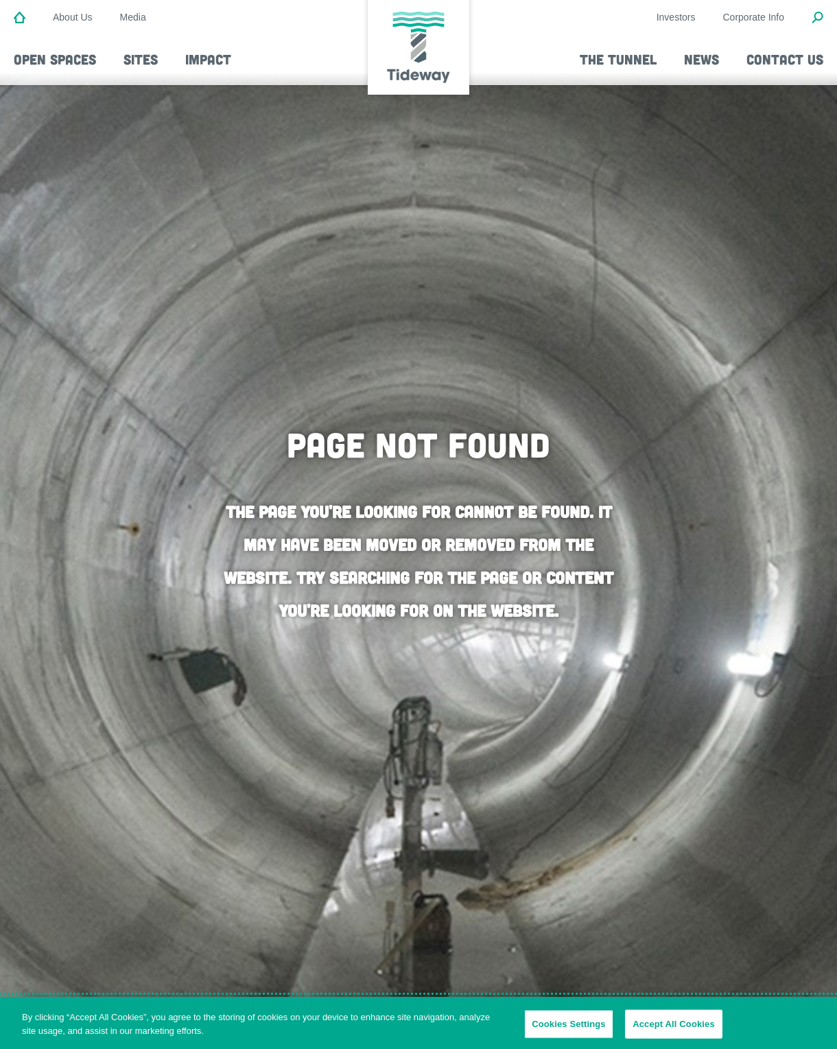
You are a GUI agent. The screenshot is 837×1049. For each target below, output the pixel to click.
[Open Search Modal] (817, 18)
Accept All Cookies (674, 1028)
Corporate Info (754, 17)
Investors (676, 17)
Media (133, 17)
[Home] (19, 18)
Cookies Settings (569, 1028)
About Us (73, 17)
